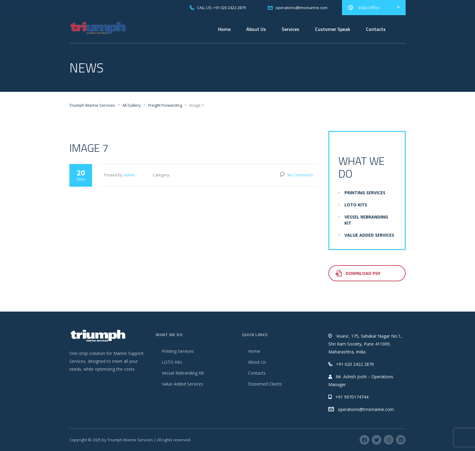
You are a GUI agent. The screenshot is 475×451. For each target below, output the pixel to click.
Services (290, 29)
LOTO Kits (355, 205)
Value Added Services (369, 235)
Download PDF (358, 273)
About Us (256, 29)
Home (224, 29)
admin (129, 175)
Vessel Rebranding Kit (183, 373)
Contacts (376, 29)
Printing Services (364, 192)
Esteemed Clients (265, 384)
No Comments (300, 175)
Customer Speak (332, 29)
